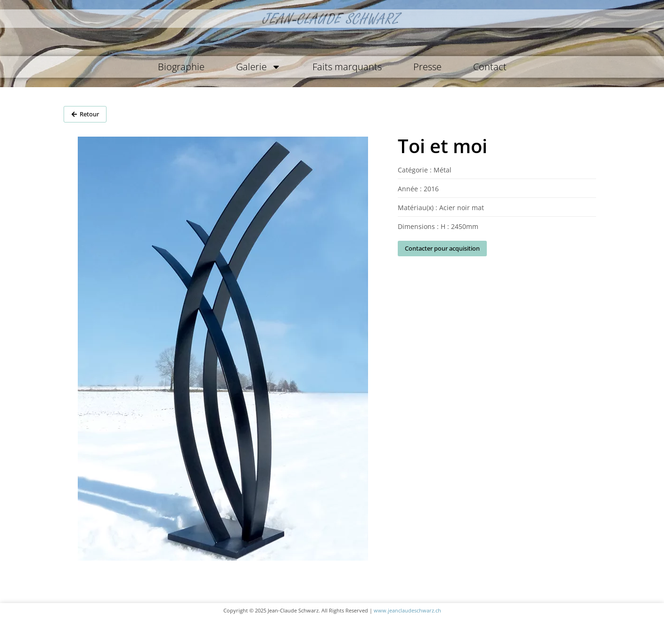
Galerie (258, 66)
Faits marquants (347, 66)
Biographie (181, 66)
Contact (490, 66)
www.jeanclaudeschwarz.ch (407, 610)
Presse (427, 66)
